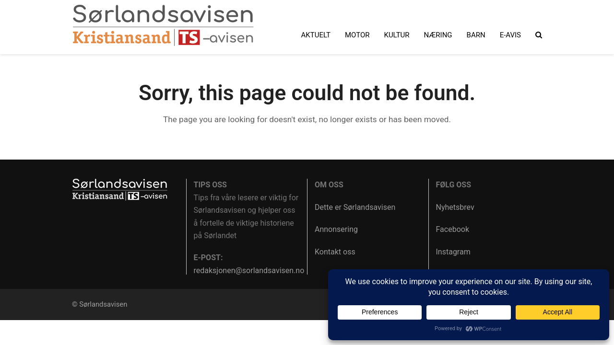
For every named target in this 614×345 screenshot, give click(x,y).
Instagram (453, 251)
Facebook (452, 229)
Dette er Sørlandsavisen (355, 207)
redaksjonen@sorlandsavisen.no (249, 270)
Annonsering (336, 229)
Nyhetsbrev (455, 207)
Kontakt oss (335, 251)
